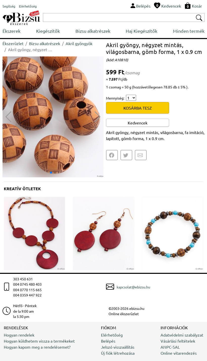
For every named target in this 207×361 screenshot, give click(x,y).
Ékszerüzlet (13, 43)
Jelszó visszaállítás (117, 346)
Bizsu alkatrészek (92, 31)
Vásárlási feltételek (178, 340)
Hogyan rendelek (19, 334)
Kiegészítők (48, 31)
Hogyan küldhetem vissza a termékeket (39, 340)
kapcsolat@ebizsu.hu (133, 287)
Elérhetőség (112, 334)
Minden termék (188, 31)
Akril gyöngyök (79, 43)
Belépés (108, 340)
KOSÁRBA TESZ (137, 107)
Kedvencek (137, 122)
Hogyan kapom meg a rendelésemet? (37, 346)
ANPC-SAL (170, 346)
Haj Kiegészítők (141, 31)
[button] (97, 116)
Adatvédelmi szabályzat (182, 334)
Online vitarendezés (179, 352)
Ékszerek (11, 31)
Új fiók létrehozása (118, 352)
